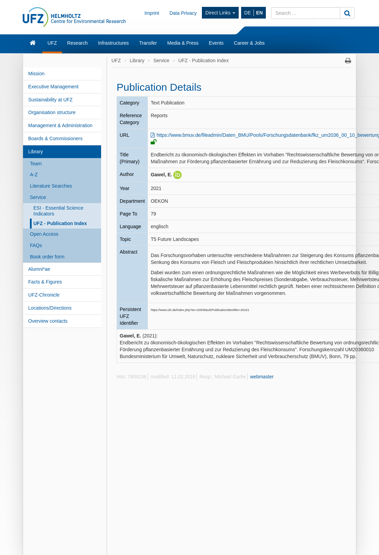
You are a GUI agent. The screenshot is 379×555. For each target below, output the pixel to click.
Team (36, 163)
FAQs (36, 245)
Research (77, 43)
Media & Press (182, 43)
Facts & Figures (45, 282)
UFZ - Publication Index (60, 223)
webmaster (261, 376)
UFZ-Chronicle (43, 295)
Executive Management (53, 86)
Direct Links (220, 12)
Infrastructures (113, 43)
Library (35, 151)
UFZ (52, 43)
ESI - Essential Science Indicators (58, 211)
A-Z (34, 174)
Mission (36, 73)
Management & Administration (60, 125)
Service (38, 197)
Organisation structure (52, 112)
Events (216, 43)
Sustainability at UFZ (50, 99)
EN (259, 12)
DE (247, 12)
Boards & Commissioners (55, 138)
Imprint (151, 13)
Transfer (148, 43)
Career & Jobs (249, 43)
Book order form (47, 256)
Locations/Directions (50, 308)
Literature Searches (51, 186)
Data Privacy (183, 13)
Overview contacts (47, 321)
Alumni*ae (39, 269)
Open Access (44, 234)
